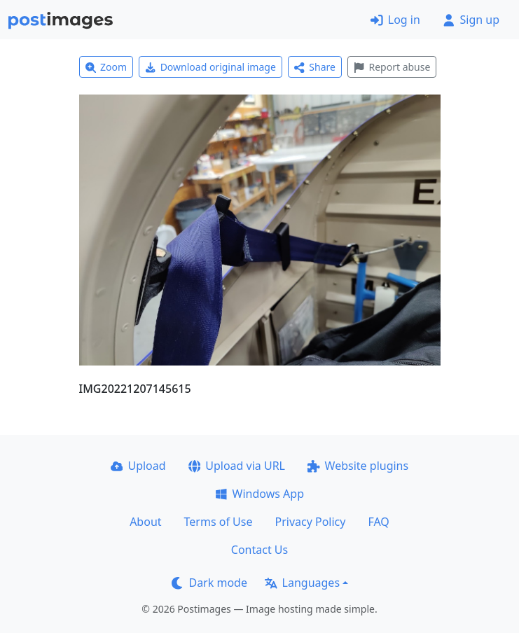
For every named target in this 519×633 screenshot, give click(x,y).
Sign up (471, 19)
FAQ (378, 521)
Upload (138, 465)
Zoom (106, 67)
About (145, 521)
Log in (395, 19)
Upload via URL (236, 465)
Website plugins (357, 465)
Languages (302, 582)
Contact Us (259, 549)
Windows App (259, 493)
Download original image (210, 67)
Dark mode (209, 582)
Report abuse (392, 67)
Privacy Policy (310, 521)
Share (314, 67)
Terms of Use (218, 521)
